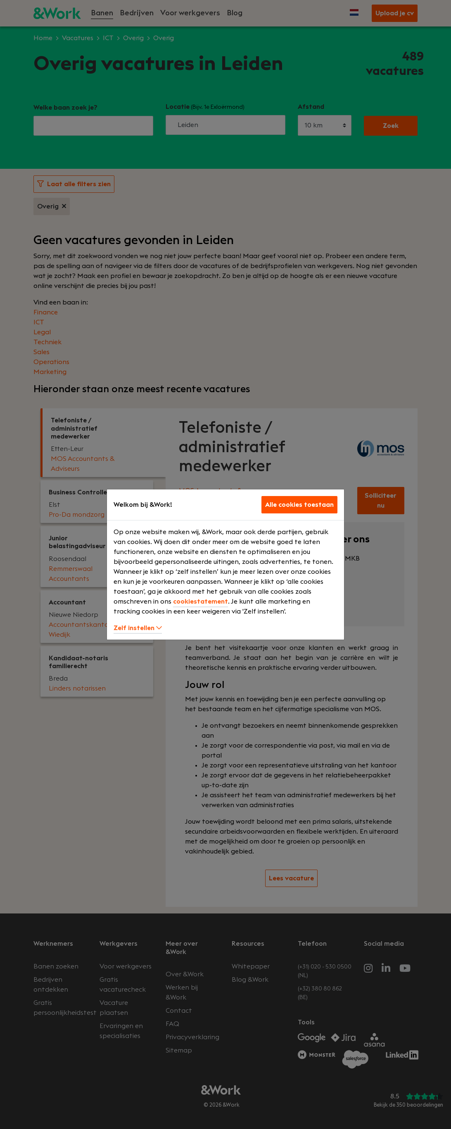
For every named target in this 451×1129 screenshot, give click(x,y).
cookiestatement (200, 601)
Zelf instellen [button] (138, 628)
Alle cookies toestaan (299, 504)
